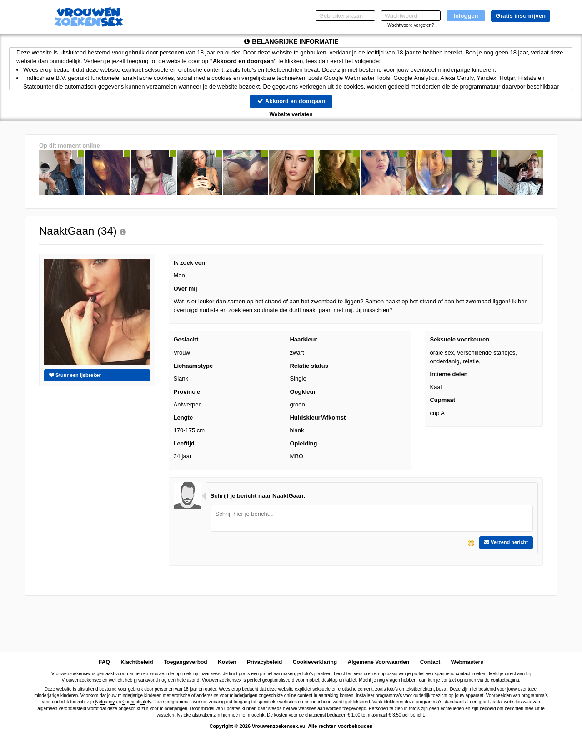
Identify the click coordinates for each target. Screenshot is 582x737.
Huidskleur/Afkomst (318, 417)
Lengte (183, 417)
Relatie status (309, 365)
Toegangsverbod (185, 662)
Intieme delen (448, 374)
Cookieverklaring (315, 662)
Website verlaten (290, 114)
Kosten (227, 662)
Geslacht (186, 339)
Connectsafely (136, 702)
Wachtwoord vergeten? (410, 25)
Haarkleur (303, 339)
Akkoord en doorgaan (291, 101)
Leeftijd (184, 443)
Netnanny (105, 702)
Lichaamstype (193, 365)
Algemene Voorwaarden (378, 662)
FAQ (104, 662)
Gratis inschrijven (521, 15)
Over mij (185, 288)
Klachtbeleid (136, 662)
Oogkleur (303, 391)
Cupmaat (442, 400)
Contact (430, 662)
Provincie (187, 391)
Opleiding (303, 443)
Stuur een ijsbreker (75, 375)
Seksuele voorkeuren (459, 339)
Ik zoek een (189, 262)
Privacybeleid (264, 662)
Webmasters (467, 662)
